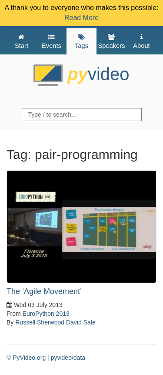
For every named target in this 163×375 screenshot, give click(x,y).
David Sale (81, 322)
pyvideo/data (68, 357)
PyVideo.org (29, 357)
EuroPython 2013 (46, 313)
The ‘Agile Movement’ (44, 291)
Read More (81, 17)
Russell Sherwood (39, 322)
